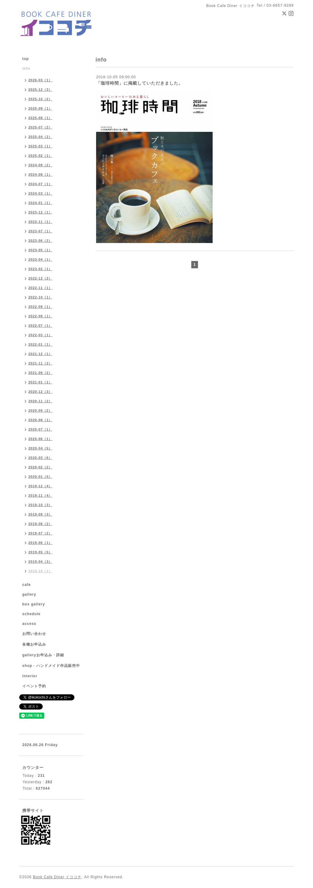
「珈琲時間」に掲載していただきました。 (139, 83)
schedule (31, 614)
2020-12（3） (40, 391)
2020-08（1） (40, 420)
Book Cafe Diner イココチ (57, 877)
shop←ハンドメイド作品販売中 (51, 666)
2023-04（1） (40, 259)
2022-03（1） (40, 335)
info (26, 68)
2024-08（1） (40, 174)
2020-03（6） (40, 458)
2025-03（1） (40, 146)
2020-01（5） (40, 476)
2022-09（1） (40, 306)
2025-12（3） (40, 89)
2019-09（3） (40, 514)
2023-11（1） (40, 222)
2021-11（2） (40, 363)
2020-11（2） (40, 401)
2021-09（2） (40, 373)
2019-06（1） (40, 542)
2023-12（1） (40, 212)
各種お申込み (34, 644)
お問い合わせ (34, 634)
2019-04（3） (40, 561)
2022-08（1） (40, 316)
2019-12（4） (40, 486)
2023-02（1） (40, 269)
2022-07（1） (40, 325)
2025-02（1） (40, 155)
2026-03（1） (40, 80)
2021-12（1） (40, 354)
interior (29, 676)
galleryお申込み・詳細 (43, 655)
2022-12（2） (40, 278)
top (25, 59)
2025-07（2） (40, 127)
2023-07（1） (40, 231)
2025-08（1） (40, 118)
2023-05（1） (40, 250)
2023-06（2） (40, 240)
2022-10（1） (40, 297)
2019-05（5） (40, 552)
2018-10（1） (40, 571)
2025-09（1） (40, 108)
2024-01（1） (40, 203)
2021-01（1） (40, 382)
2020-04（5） (40, 448)
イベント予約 (34, 686)
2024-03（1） (40, 193)
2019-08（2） (40, 524)
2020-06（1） (40, 439)
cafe (26, 585)
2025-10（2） (40, 99)
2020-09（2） (40, 410)
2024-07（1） (40, 184)
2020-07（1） (40, 429)
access (29, 624)
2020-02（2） (40, 467)
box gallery (33, 604)
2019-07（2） (40, 533)
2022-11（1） (40, 288)
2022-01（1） (40, 344)
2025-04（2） (40, 137)
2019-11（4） (40, 495)
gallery (29, 594)
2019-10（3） (40, 505)
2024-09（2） (40, 165)
